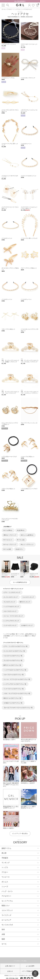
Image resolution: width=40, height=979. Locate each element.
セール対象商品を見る (20, 582)
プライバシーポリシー (14, 975)
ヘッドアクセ (17, 9)
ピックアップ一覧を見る (20, 833)
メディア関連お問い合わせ (30, 971)
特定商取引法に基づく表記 (25, 975)
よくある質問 (30, 966)
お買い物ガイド (10, 966)
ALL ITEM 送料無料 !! (20, 1)
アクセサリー (10, 9)
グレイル (3, 9)
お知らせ (10, 971)
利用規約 (6, 975)
